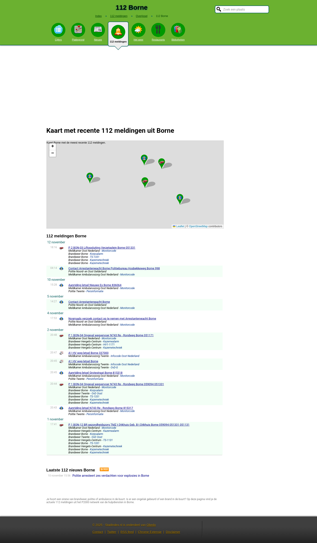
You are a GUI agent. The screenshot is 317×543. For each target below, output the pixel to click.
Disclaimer (173, 532)
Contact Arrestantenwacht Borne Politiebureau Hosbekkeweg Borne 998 (114, 268)
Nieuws (98, 32)
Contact (97, 532)
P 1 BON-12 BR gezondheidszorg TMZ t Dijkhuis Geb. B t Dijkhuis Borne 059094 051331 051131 (129, 424)
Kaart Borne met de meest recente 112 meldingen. (134, 184)
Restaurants (158, 32)
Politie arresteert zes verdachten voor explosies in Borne (110, 475)
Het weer (138, 32)
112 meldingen (118, 35)
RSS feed (127, 532)
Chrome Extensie (149, 532)
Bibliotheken (178, 32)
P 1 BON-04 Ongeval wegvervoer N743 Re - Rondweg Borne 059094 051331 (116, 384)
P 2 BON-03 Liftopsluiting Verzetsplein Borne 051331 (101, 247)
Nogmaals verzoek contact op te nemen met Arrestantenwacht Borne (112, 318)
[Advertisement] (158, 83)
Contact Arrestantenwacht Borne (89, 301)
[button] (144, 180)
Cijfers (58, 32)
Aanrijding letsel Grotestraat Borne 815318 (95, 372)
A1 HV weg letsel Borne (83, 361)
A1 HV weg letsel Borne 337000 (88, 353)
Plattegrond (78, 32)
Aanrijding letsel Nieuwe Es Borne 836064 (95, 285)
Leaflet (178, 226)
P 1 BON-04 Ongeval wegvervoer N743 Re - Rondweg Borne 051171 (111, 335)
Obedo (151, 525)
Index (98, 16)
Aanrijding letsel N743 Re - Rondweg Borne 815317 (100, 408)
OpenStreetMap (198, 226)
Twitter (111, 532)
